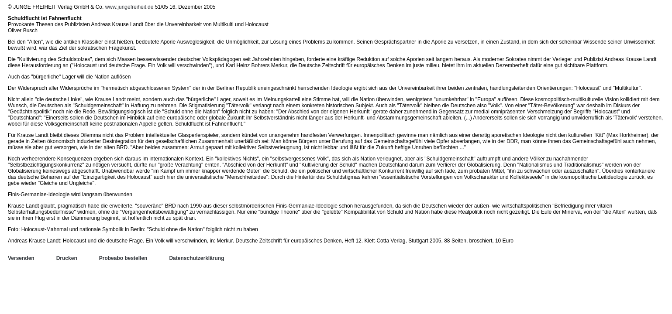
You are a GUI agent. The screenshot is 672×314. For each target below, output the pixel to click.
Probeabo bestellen (123, 258)
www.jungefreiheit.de (129, 7)
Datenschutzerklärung (196, 258)
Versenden (21, 258)
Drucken (66, 258)
